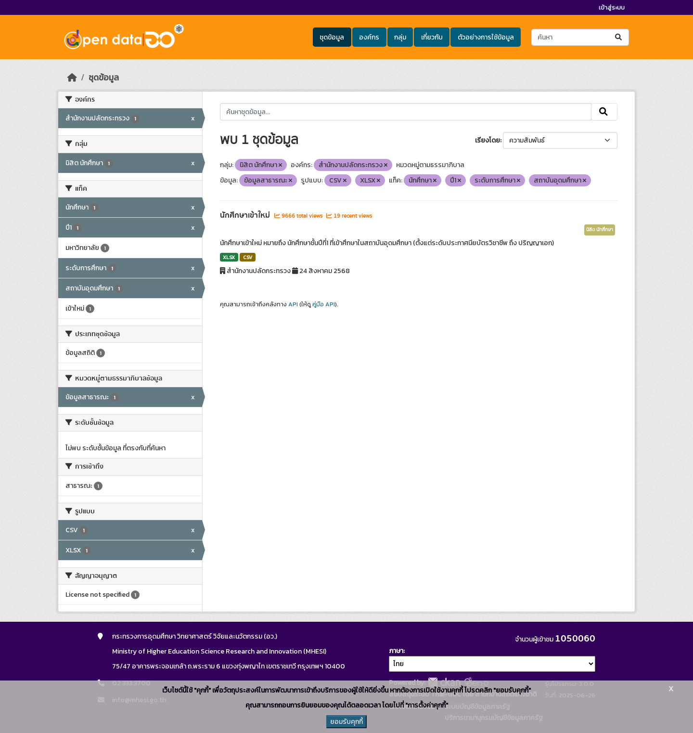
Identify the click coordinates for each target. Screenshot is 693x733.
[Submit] (619, 37)
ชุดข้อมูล (332, 37)
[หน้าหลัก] (72, 77)
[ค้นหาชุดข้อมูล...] (580, 37)
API (293, 304)
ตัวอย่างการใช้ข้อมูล (486, 37)
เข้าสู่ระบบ (612, 7)
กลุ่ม (400, 37)
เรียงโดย (487, 140)
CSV (247, 257)
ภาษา (396, 651)
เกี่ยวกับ (432, 37)
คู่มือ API (323, 304)
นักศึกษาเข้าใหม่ (246, 215)
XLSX (229, 257)
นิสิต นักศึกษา (599, 229)
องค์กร (369, 37)
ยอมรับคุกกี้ (346, 722)
